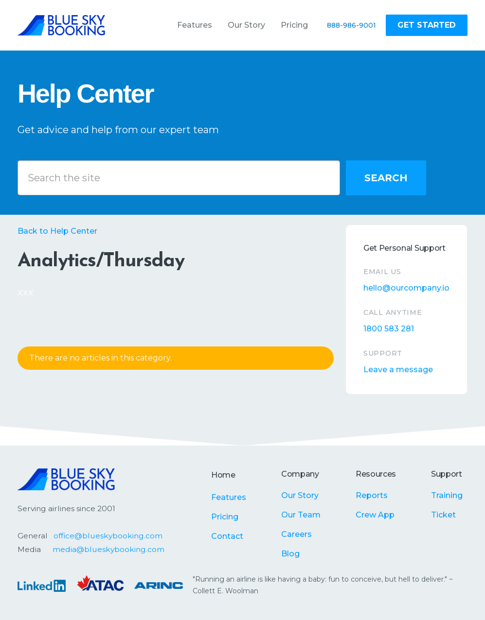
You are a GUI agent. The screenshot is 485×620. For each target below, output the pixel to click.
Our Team (301, 514)
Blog (290, 553)
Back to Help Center (57, 231)
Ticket (443, 514)
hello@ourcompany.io (406, 288)
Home (223, 475)
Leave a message (398, 369)
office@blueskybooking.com (108, 535)
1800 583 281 (388, 328)
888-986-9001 (351, 25)
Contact (227, 536)
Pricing (224, 516)
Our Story (300, 495)
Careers (296, 534)
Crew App (375, 514)
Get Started (426, 25)
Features (228, 497)
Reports (372, 495)
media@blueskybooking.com (108, 549)
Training (447, 495)
